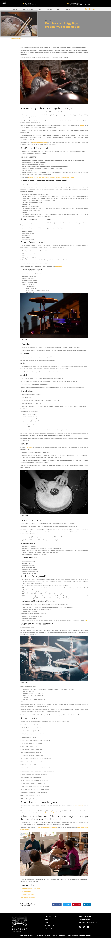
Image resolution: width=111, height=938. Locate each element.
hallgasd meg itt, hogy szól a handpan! (46, 827)
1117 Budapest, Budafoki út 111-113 (88, 922)
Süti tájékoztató (49, 925)
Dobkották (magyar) (25, 891)
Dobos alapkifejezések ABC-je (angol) (30, 888)
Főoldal (15, 9)
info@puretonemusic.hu (85, 919)
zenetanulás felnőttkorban (39, 142)
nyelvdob (45, 813)
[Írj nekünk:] (23, 3)
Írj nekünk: (28, 3)
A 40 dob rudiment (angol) (27, 894)
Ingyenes (67, 9)
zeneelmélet (30, 447)
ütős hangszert (79, 805)
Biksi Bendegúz (87, 935)
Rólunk (40, 9)
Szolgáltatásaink (28, 9)
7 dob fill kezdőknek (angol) (27, 897)
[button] (57, 904)
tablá (73, 811)
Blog (58, 9)
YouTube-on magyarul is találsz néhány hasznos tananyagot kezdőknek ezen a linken (51, 177)
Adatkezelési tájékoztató (51, 929)
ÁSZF (46, 922)
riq (51, 811)
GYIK (46, 919)
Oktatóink (50, 9)
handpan (82, 125)
